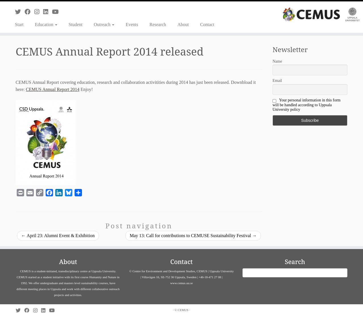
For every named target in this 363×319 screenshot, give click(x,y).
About (183, 24)
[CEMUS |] (321, 14)
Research (157, 24)
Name (277, 61)
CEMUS (183, 310)
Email (277, 80)
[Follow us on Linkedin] (47, 11)
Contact (207, 24)
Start (19, 24)
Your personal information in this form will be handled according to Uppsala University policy (307, 105)
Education (46, 24)
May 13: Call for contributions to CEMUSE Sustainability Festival (193, 235)
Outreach (104, 24)
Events (132, 24)
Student (76, 24)
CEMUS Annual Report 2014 (52, 89)
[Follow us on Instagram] (38, 11)
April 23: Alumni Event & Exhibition (58, 235)
